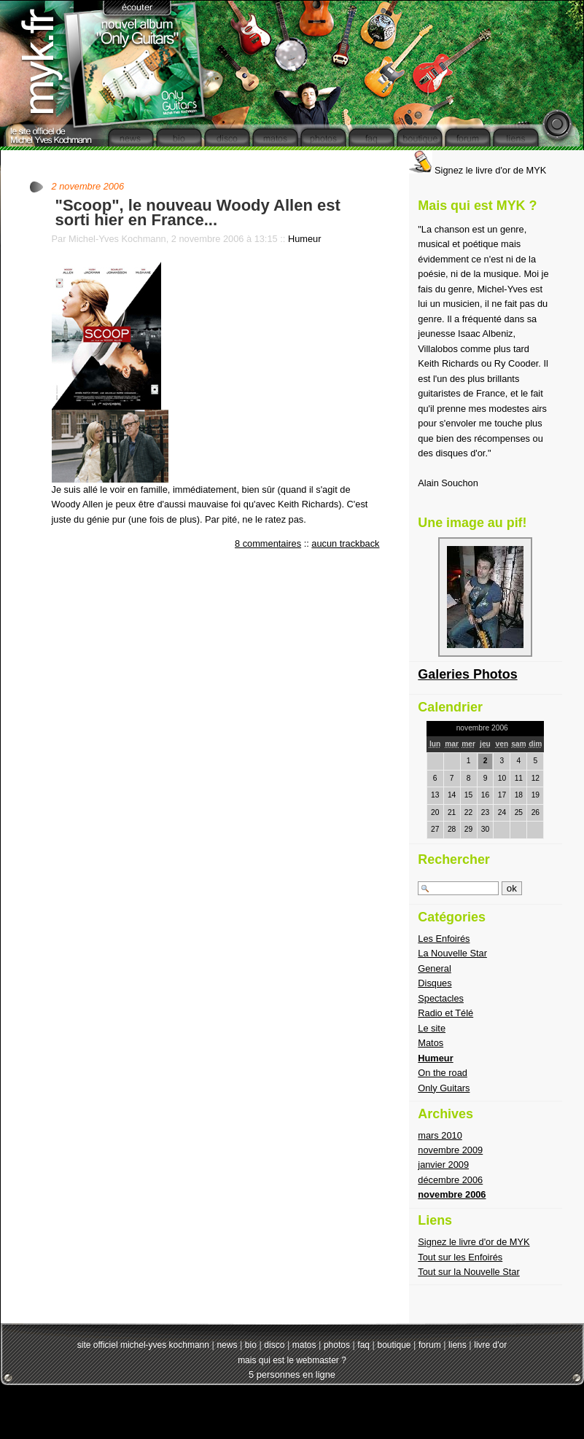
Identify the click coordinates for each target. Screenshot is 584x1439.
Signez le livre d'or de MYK (478, 170)
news (227, 1345)
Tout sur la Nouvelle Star (468, 1271)
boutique (393, 1345)
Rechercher (454, 859)
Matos (430, 1042)
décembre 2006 (450, 1179)
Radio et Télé (445, 1012)
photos (337, 1345)
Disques (434, 983)
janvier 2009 (443, 1164)
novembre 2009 (450, 1149)
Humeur (305, 238)
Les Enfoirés (444, 938)
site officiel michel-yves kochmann (143, 1345)
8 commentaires (268, 543)
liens (457, 1345)
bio (251, 1345)
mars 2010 (440, 1135)
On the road (442, 1072)
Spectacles (441, 998)
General (434, 968)
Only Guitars (444, 1088)
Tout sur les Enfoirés (460, 1257)
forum (429, 1345)
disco (274, 1345)
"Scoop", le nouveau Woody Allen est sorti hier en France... (197, 212)
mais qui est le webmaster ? (292, 1360)
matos (304, 1345)
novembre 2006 (452, 1194)
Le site (431, 1028)
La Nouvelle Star (452, 953)
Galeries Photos (467, 674)
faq (363, 1345)
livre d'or (490, 1345)
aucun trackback (345, 543)
